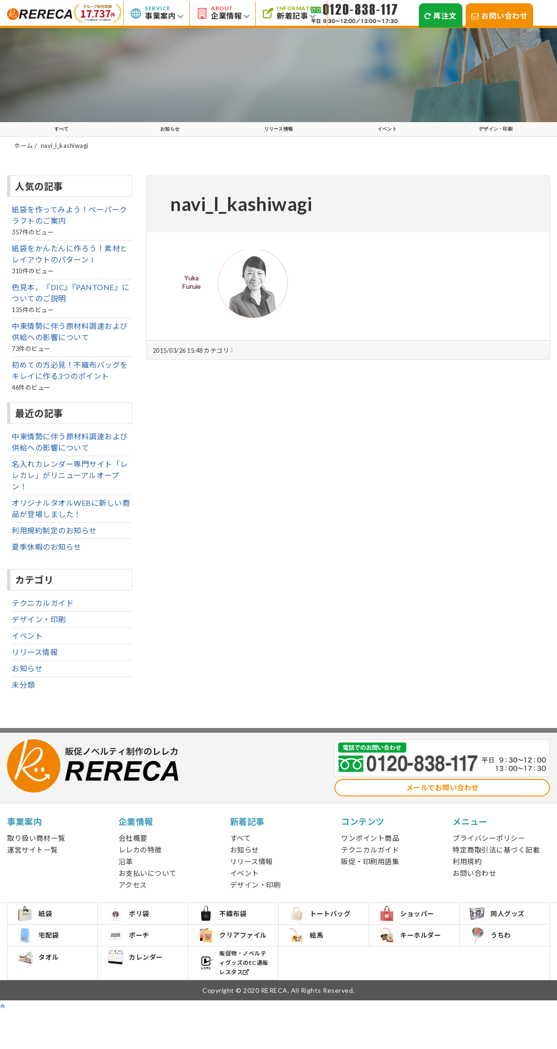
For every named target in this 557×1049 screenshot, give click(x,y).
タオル (42, 989)
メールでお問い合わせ (442, 801)
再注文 (440, 15)
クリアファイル (233, 960)
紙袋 (39, 931)
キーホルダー (414, 959)
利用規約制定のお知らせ (54, 544)
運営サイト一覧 (32, 864)
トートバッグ (323, 931)
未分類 (23, 698)
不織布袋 (226, 931)
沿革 (126, 875)
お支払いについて (148, 887)
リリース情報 (278, 136)
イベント (387, 136)
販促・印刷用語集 (370, 875)
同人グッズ (501, 931)
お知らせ (170, 136)
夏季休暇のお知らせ (47, 560)
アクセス (133, 899)
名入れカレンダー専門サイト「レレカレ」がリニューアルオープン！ (70, 489)
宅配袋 (42, 959)
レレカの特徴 (140, 864)
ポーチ (132, 959)
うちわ (494, 960)
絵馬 (310, 959)
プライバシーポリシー (489, 852)
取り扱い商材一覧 (36, 852)
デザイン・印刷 (495, 136)
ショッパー (411, 931)
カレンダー (139, 989)
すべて (61, 136)
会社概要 (133, 852)
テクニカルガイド (43, 616)
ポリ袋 (132, 931)
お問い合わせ (499, 15)
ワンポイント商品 (370, 852)
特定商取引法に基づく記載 (496, 864)
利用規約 (467, 875)
